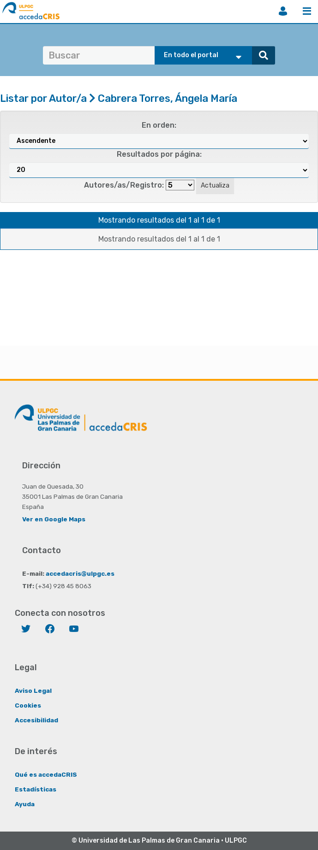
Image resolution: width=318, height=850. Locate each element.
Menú (306, 11)
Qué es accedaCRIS (46, 774)
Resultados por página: (159, 154)
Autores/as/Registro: (124, 185)
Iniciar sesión (282, 11)
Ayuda (25, 804)
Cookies (28, 705)
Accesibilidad (36, 720)
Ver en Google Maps (53, 519)
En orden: (159, 125)
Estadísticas (35, 789)
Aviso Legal (33, 690)
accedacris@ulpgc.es (80, 573)
